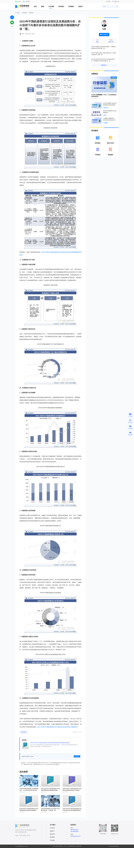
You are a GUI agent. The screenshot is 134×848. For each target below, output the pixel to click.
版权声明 (52, 834)
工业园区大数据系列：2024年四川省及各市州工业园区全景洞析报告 (110, 120)
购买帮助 (52, 837)
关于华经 (52, 828)
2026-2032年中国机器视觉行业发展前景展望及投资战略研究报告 (50, 742)
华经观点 (31, 12)
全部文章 (104, 65)
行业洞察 (51, 6)
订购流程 (52, 840)
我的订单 (115, 1)
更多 (115, 73)
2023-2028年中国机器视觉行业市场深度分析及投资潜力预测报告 (57, 727)
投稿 (108, 1)
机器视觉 (23, 732)
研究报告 (61, 6)
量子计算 (106, 107)
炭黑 (105, 115)
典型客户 (52, 831)
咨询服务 (71, 6)
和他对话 (104, 34)
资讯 (35, 6)
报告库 (80, 6)
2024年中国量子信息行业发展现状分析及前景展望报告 (110, 105)
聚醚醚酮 (113, 77)
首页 (18, 12)
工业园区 (106, 122)
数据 (42, 6)
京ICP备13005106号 (113, 846)
